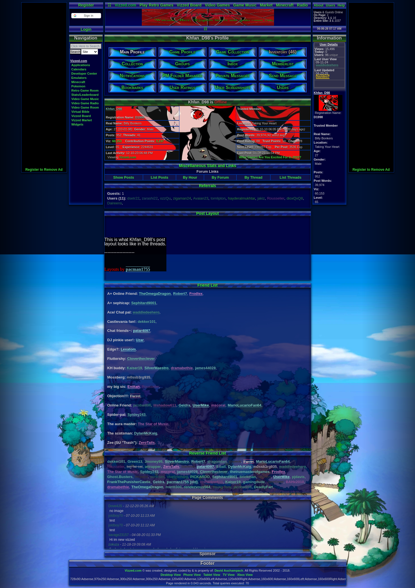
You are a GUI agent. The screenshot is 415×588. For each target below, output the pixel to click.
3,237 (160, 141)
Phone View (192, 574)
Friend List (207, 285)
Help (341, 5)
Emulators (79, 77)
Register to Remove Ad (44, 170)
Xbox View (245, 574)
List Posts (159, 177)
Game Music (244, 5)
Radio (302, 5)
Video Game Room (85, 107)
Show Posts (123, 177)
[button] (86, 15)
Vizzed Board (189, 5)
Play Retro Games (156, 5)
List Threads (290, 177)
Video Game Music (85, 99)
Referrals (207, 185)
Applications (80, 65)
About (318, 5)
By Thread (253, 177)
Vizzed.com (125, 5)
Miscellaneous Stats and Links (207, 165)
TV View (228, 574)
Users (330, 5)
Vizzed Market (81, 120)
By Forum (220, 177)
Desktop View (170, 574)
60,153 (117, 141)
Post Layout (207, 213)
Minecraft (285, 5)
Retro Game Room (85, 90)
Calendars (78, 69)
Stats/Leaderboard (85, 94)
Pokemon (78, 86)
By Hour (190, 177)
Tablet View (211, 574)
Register (86, 5)
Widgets (77, 124)
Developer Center (84, 73)
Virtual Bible (80, 111)
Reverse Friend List (207, 453)
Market (266, 5)
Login (86, 29)
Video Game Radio (85, 103)
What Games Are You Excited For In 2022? (270, 157)
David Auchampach (228, 570)
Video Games (217, 5)
